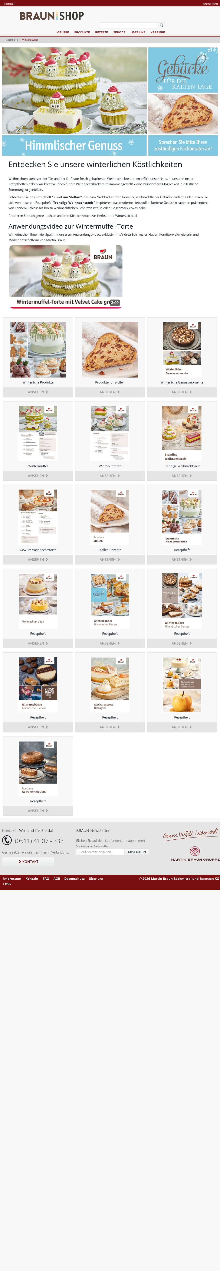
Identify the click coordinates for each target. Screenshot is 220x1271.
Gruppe (63, 32)
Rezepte (101, 32)
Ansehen (38, 392)
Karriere (158, 32)
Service (119, 32)
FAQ (46, 878)
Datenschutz (74, 878)
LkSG (7, 884)
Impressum (12, 878)
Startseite (12, 39)
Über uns (138, 32)
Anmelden (210, 3)
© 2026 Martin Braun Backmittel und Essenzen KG (179, 878)
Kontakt (10, 3)
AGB (56, 878)
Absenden (137, 852)
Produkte (82, 32)
